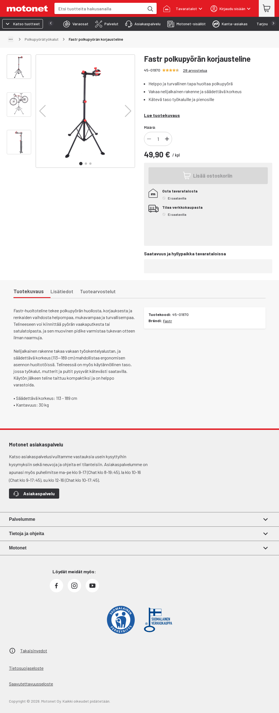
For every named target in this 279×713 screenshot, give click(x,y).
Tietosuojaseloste (26, 668)
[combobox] (99, 8)
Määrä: (150, 127)
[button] (42, 111)
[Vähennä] (149, 139)
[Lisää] (167, 139)
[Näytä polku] (10, 39)
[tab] (63, 24)
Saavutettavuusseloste (31, 683)
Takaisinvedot (33, 650)
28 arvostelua (195, 70)
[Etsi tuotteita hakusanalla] (149, 8)
